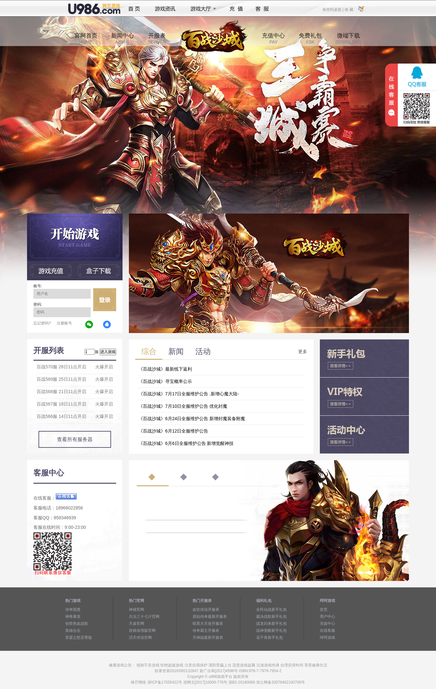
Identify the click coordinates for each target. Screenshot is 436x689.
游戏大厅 (201, 9)
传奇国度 (73, 609)
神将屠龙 (73, 616)
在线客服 (327, 630)
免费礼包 (310, 38)
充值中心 (273, 38)
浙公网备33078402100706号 (280, 682)
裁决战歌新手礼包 (271, 616)
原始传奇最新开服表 (210, 616)
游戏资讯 (165, 9)
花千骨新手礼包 (269, 637)
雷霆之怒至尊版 (78, 637)
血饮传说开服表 (206, 609)
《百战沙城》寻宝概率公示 (165, 381)
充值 (236, 9)
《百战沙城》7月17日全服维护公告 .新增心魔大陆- (188, 393)
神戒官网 (136, 609)
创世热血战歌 (76, 623)
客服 (262, 9)
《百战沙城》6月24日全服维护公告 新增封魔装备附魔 (191, 418)
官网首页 (85, 38)
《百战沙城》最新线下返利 (165, 369)
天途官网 (136, 623)
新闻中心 (122, 38)
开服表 (157, 38)
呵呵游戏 (327, 637)
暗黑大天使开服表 (208, 623)
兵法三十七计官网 (144, 616)
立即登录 (104, 299)
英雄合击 (73, 630)
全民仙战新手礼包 (271, 609)
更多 (302, 351)
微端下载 (348, 38)
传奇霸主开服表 (206, 630)
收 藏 (349, 9)
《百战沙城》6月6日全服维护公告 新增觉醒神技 (186, 443)
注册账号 (64, 323)
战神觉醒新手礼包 (271, 630)
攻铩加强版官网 (142, 630)
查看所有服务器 (75, 439)
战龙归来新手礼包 (271, 623)
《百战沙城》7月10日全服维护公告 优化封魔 (182, 406)
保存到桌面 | (333, 9)
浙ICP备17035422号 (164, 682)
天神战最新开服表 (208, 637)
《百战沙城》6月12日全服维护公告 (173, 430)
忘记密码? (42, 323)
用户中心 (327, 616)
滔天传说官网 (140, 637)
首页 (134, 9)
